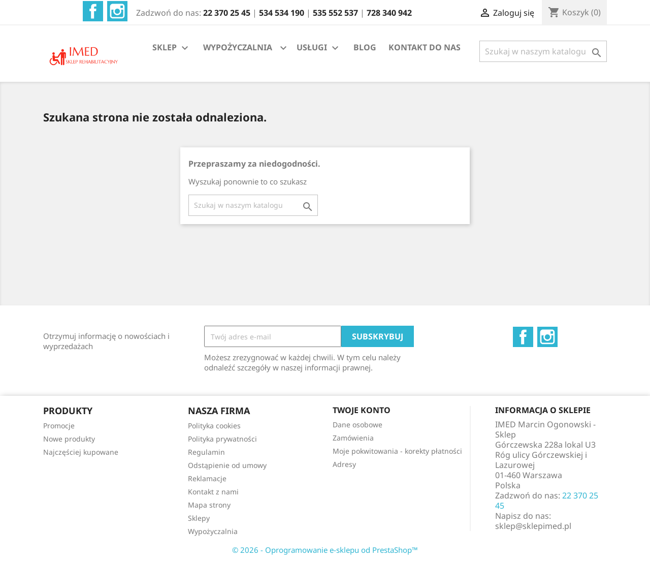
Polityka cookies (214, 425)
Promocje (59, 425)
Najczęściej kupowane (80, 452)
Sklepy (199, 518)
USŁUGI (319, 48)
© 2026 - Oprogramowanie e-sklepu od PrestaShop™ (325, 550)
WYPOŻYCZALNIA (237, 47)
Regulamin (206, 452)
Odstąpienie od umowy (227, 465)
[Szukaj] (543, 51)
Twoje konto (362, 410)
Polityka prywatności (222, 439)
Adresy (344, 464)
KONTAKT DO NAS (424, 47)
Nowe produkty (69, 439)
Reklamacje (207, 478)
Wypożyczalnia (213, 531)
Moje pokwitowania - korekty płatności (397, 451)
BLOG (364, 47)
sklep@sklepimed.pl (533, 525)
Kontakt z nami (213, 491)
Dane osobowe (357, 424)
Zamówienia (353, 438)
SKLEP (171, 48)
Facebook (93, 11)
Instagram (117, 11)
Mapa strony (209, 505)
